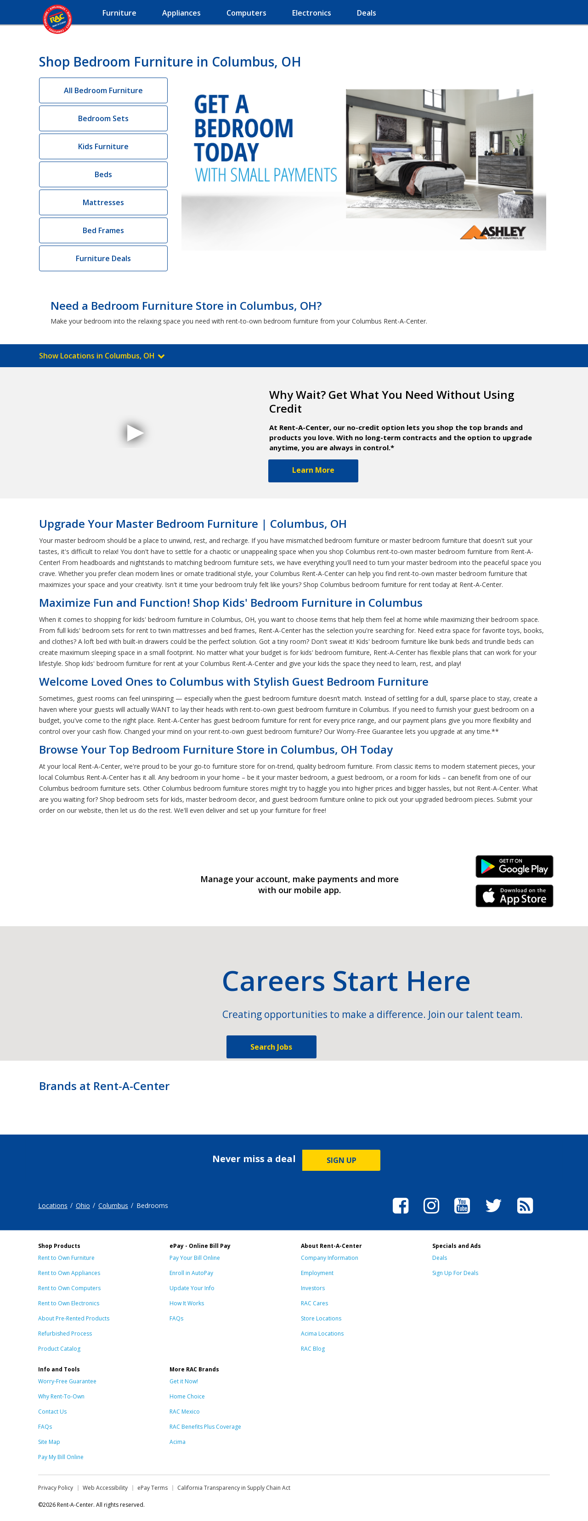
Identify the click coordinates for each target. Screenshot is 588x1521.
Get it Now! (184, 1381)
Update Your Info (192, 1288)
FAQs (176, 1318)
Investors (313, 1288)
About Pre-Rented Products (73, 1318)
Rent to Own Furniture (66, 1258)
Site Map (49, 1442)
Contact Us (52, 1411)
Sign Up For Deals (455, 1273)
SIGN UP (341, 1160)
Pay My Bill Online (61, 1457)
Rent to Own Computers (69, 1288)
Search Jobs (271, 1047)
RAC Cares (314, 1303)
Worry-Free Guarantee (67, 1381)
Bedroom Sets (103, 118)
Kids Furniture (103, 146)
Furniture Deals (103, 258)
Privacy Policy (55, 1488)
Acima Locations (322, 1333)
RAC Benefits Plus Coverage (205, 1427)
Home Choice (187, 1396)
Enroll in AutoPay (191, 1273)
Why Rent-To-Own (61, 1396)
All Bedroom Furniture (103, 90)
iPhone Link (514, 899)
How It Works (187, 1303)
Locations (53, 1205)
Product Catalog (59, 1349)
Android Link (515, 870)
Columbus (113, 1205)
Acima (178, 1442)
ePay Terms (152, 1488)
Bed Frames (103, 230)
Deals (439, 1258)
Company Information (329, 1258)
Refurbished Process (65, 1333)
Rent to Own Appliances (69, 1273)
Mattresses (103, 202)
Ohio (83, 1205)
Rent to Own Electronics (68, 1303)
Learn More (313, 470)
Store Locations (321, 1318)
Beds (103, 174)
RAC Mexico (185, 1411)
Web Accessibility (105, 1488)
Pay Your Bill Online (195, 1258)
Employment (317, 1273)
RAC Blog (313, 1349)
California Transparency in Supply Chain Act (233, 1488)
